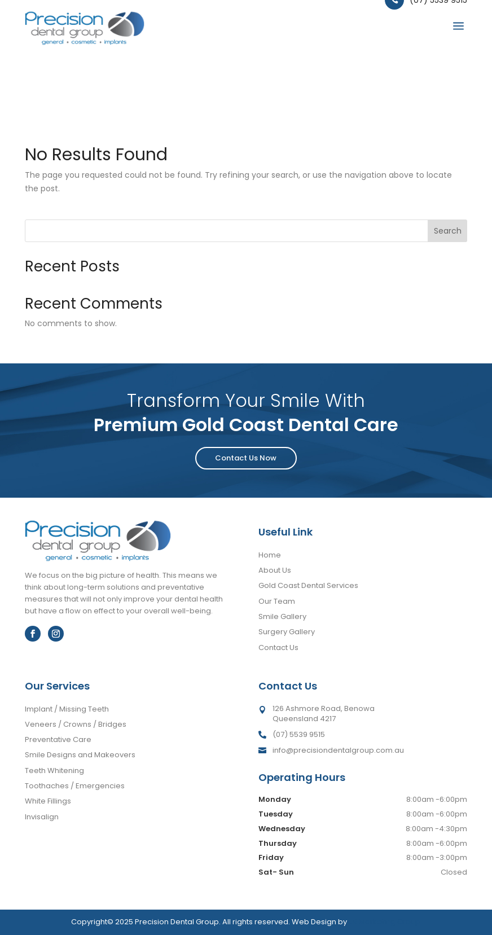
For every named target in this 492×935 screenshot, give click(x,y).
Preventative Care (58, 739)
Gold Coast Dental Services (308, 585)
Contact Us (278, 647)
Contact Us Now (245, 458)
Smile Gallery (282, 616)
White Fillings (48, 801)
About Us (274, 570)
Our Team (276, 601)
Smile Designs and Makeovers (80, 754)
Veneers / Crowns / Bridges (75, 724)
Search (448, 230)
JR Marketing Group (384, 921)
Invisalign (42, 816)
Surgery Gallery (286, 631)
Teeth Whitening (54, 770)
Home (269, 555)
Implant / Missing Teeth (67, 709)
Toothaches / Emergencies (75, 785)
